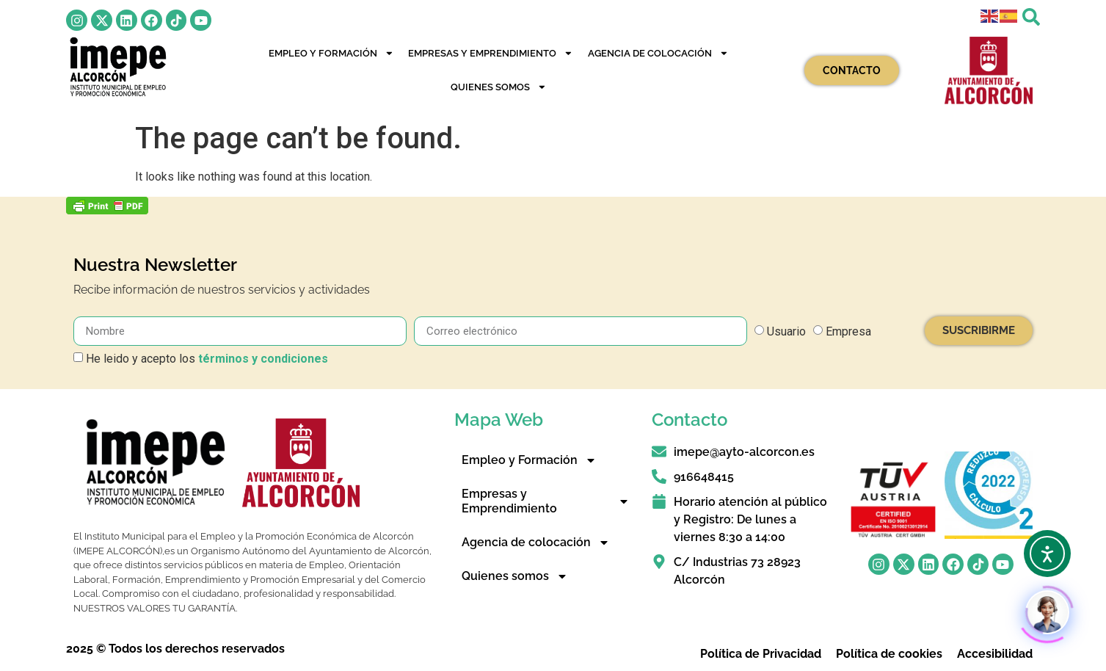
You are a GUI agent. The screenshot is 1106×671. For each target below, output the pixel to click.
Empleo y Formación (331, 53)
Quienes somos (499, 87)
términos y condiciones (263, 359)
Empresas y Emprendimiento (490, 53)
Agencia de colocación (658, 53)
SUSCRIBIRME (978, 330)
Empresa (848, 331)
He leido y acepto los (207, 359)
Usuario (786, 331)
